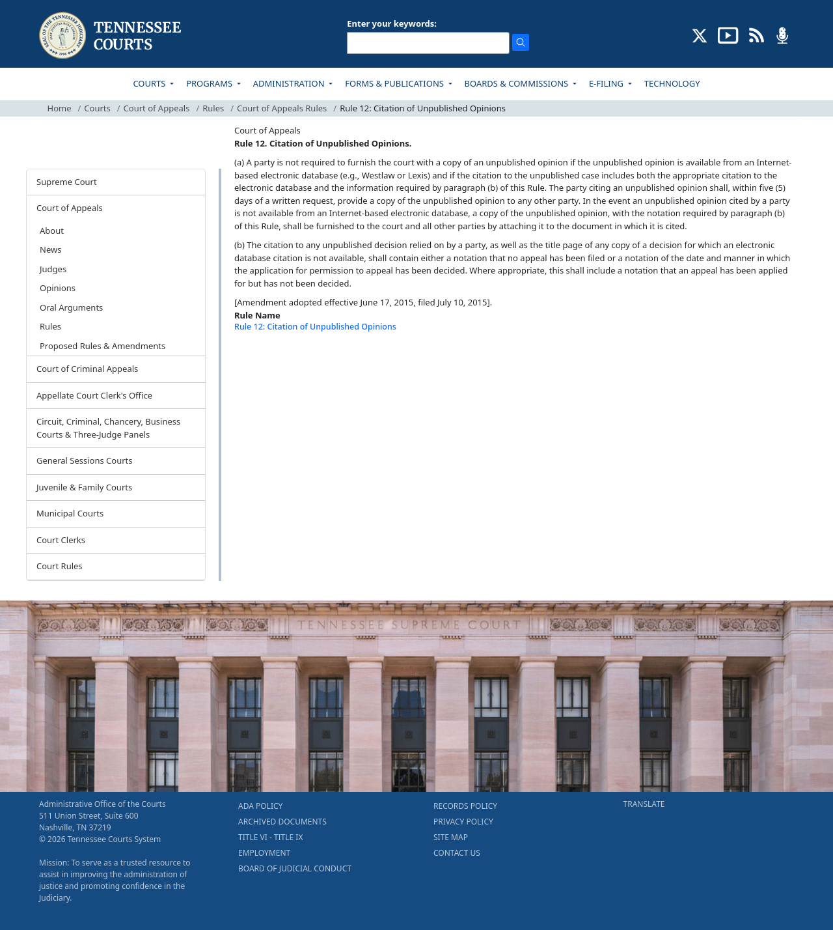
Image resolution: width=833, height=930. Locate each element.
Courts (97, 108)
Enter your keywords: (392, 23)
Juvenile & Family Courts (84, 487)
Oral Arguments (71, 307)
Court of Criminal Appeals (87, 368)
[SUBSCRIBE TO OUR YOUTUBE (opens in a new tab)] (728, 34)
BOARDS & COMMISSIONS (518, 83)
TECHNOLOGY (672, 83)
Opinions (57, 288)
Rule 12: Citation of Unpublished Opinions (315, 326)
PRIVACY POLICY (463, 821)
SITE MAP (450, 837)
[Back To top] (256, 359)
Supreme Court (66, 182)
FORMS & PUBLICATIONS (395, 83)
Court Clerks (60, 540)
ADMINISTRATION (290, 83)
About (52, 230)
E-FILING (607, 83)
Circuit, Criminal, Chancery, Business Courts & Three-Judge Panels (108, 428)
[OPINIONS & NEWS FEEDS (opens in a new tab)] (756, 34)
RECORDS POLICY (465, 805)
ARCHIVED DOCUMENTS (282, 821)
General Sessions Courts (84, 460)
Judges (53, 269)
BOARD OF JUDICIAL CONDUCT (294, 868)
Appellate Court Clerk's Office (94, 395)
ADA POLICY (260, 805)
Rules (213, 108)
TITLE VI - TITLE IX (270, 837)
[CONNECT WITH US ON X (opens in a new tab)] (700, 34)
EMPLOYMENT (264, 852)
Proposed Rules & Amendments (102, 346)
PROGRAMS (210, 83)
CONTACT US (456, 852)
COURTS (150, 83)
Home (60, 108)
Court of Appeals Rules (282, 108)
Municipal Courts (69, 513)
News (50, 249)
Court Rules (59, 566)
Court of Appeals (157, 108)
